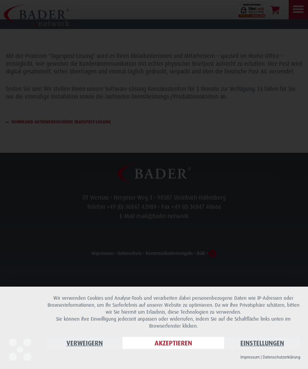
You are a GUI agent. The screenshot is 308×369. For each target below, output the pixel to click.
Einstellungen (262, 343)
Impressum (250, 357)
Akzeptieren (173, 343)
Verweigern (84, 343)
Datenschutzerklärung (281, 357)
